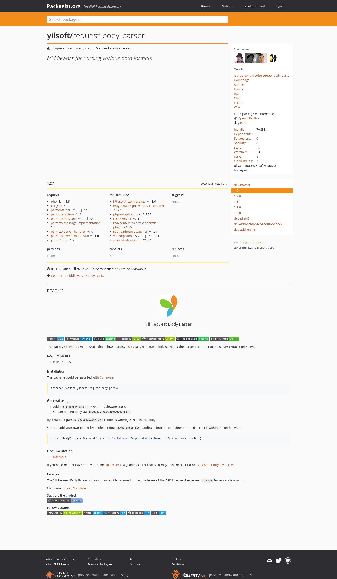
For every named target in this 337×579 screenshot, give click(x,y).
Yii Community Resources (216, 465)
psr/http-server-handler (68, 231)
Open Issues (243, 161)
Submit (227, 6)
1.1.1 (237, 202)
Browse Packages (100, 564)
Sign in (281, 6)
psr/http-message (64, 219)
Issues (238, 89)
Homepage (242, 80)
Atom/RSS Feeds (57, 564)
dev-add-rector (245, 230)
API (132, 559)
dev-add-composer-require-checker (259, 224)
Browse (206, 6)
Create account (254, 6)
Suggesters (242, 138)
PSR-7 (130, 347)
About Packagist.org (60, 559)
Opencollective (246, 118)
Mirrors (135, 564)
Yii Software (77, 488)
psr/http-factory (62, 214)
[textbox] (137, 19)
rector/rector (122, 219)
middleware (75, 275)
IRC (236, 94)
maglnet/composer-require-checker (138, 206)
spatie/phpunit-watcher (130, 231)
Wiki (237, 107)
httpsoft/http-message (129, 201)
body (91, 275)
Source (239, 84)
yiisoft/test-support (127, 240)
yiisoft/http (59, 240)
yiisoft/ (60, 35)
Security (240, 143)
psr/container (60, 210)
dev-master (242, 185)
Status (176, 559)
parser (57, 275)
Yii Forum (112, 465)
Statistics (94, 559)
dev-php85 (242, 218)
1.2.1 (237, 190)
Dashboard (180, 564)
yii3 (101, 275)
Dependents (243, 134)
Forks (238, 156)
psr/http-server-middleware (71, 236)
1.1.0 (237, 207)
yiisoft (240, 123)
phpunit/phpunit (125, 214)
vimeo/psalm (122, 236)
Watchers (241, 152)
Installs (239, 129)
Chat (237, 98)
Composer (107, 377)
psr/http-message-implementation (76, 223)
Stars (237, 147)
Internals (59, 457)
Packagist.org (63, 6)
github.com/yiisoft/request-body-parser (262, 75)
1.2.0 (237, 196)
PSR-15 (74, 347)
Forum (238, 103)
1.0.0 (237, 213)
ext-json (56, 206)
